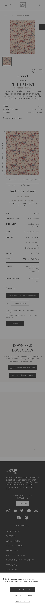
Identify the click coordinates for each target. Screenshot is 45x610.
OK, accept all (22, 589)
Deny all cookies (22, 595)
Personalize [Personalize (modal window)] (22, 601)
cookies (18, 579)
